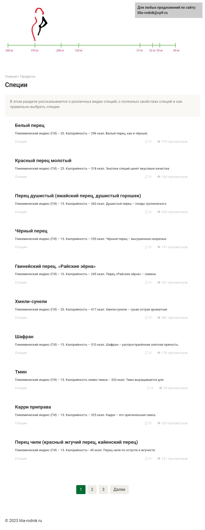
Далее (119, 489)
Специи (21, 141)
